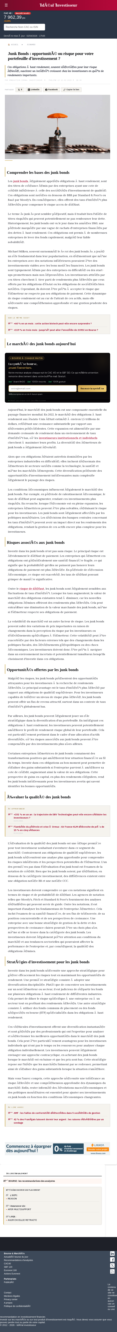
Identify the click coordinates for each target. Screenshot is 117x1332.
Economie (31, 44)
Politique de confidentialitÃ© (17, 1306)
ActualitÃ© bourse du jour (16, 1257)
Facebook (51, 89)
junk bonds (20, 181)
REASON (12, 1198)
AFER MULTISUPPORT (19, 1209)
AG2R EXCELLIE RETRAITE (22, 1220)
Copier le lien (71, 89)
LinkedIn (33, 89)
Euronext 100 (10, 1270)
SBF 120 (8, 1267)
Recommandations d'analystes (18, 1260)
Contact (7, 1292)
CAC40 (7, 1263)
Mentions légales (12, 1296)
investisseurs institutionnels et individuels (68, 438)
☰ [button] (6, 5)
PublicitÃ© (9, 1282)
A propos (8, 1303)
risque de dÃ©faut (32, 588)
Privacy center (11, 1299)
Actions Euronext (12, 1273)
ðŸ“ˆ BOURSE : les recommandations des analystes (29, 1181)
